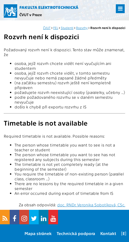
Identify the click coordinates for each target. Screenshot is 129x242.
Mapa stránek (38, 233)
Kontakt (108, 233)
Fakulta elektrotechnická (48, 7)
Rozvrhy (82, 28)
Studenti (67, 28)
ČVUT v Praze (30, 14)
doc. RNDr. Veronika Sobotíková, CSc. (91, 204)
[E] (123, 233)
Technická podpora (76, 233)
